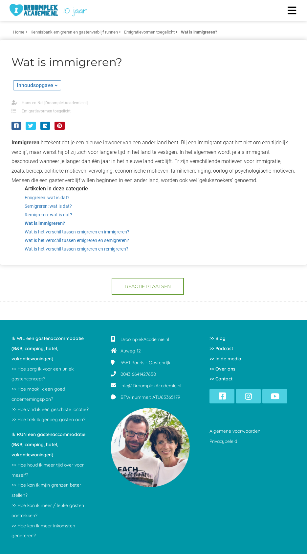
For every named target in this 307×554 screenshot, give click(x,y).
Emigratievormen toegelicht (46, 111)
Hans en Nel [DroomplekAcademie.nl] (55, 103)
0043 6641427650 (138, 374)
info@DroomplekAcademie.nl (151, 386)
